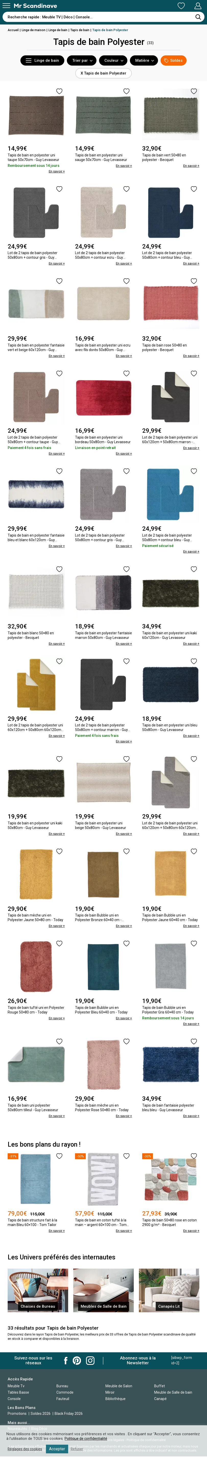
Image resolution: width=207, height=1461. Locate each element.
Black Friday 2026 (69, 1418)
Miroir (110, 1397)
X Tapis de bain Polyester (103, 73)
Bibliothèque (115, 1403)
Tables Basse (18, 1397)
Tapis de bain (84, 30)
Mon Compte (188, 6)
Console (14, 1403)
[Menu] (6, 5)
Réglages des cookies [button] (26, 1449)
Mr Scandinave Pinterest (77, 1365)
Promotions (17, 1418)
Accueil (13, 30)
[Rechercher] (198, 17)
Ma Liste (154, 6)
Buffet (159, 1391)
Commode (65, 1397)
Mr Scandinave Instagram (90, 1365)
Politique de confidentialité (86, 1438)
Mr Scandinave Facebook (66, 1365)
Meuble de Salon (118, 1391)
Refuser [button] (79, 1449)
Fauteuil (62, 1403)
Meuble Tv (16, 1391)
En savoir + (56, 171)
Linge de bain (61, 30)
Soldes (173, 60)
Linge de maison (34, 30)
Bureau (62, 1391)
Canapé (160, 1403)
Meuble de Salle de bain (173, 1397)
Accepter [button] (59, 1448)
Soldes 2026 (41, 1418)
